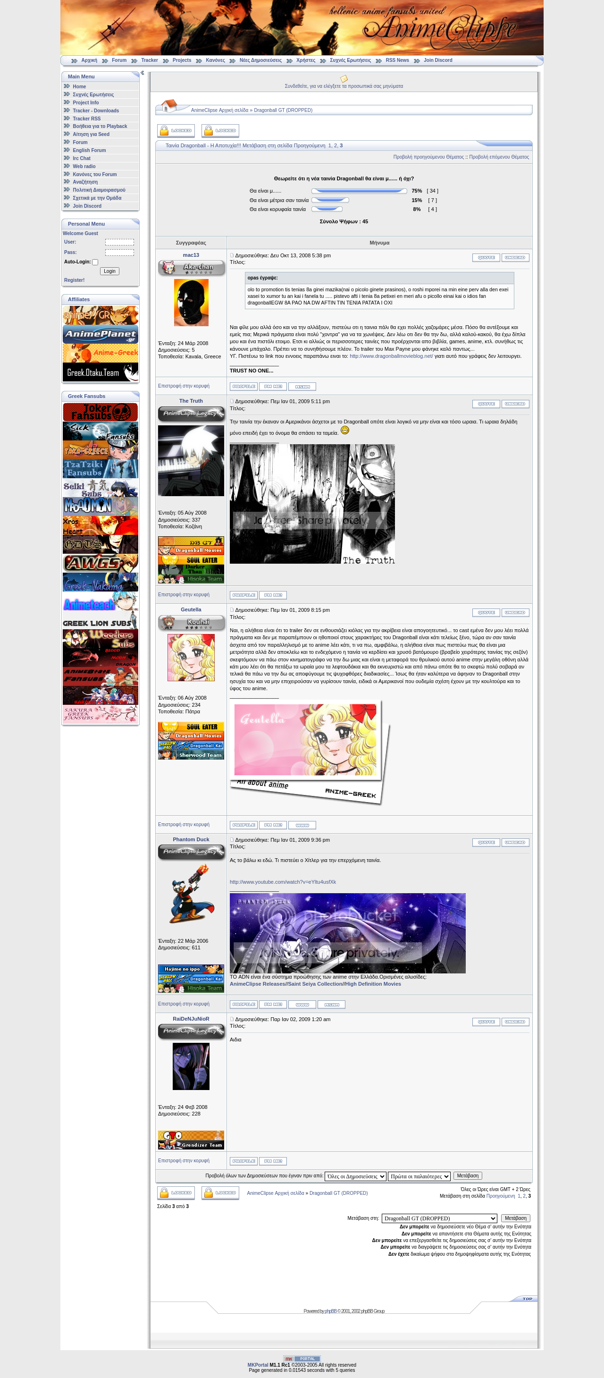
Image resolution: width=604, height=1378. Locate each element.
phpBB (330, 1311)
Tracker (149, 60)
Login (109, 271)
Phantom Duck (191, 839)
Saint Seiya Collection (315, 984)
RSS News (397, 60)
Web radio (84, 166)
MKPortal (258, 1365)
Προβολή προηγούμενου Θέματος (429, 157)
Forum (119, 60)
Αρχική (90, 60)
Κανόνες (215, 60)
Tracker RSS (87, 118)
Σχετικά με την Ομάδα (97, 198)
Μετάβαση (468, 1175)
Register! (74, 280)
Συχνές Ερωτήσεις (351, 60)
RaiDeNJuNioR (191, 1019)
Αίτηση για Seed (91, 134)
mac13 (191, 255)
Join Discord (438, 60)
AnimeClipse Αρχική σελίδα (219, 110)
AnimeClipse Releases (257, 984)
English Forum (89, 150)
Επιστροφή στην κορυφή (184, 386)
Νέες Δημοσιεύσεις (261, 60)
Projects (182, 60)
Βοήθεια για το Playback (100, 126)
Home (79, 86)
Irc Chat (82, 158)
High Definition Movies (373, 984)
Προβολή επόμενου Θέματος (499, 157)
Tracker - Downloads (96, 110)
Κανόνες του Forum (95, 174)
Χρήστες (305, 60)
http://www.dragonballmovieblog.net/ (391, 356)
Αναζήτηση (85, 182)
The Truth (191, 401)
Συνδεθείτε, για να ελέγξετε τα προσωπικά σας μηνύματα (344, 86)
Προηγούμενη (310, 145)
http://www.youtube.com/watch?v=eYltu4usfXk (283, 882)
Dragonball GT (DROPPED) (283, 110)
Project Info (86, 102)
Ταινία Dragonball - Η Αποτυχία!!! (203, 145)
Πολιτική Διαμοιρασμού (99, 190)
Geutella (191, 609)
